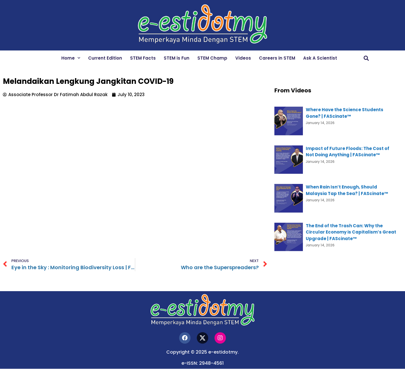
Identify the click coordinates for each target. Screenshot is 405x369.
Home (70, 58)
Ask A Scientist (320, 58)
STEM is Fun (176, 58)
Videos (243, 58)
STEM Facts (143, 58)
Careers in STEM (277, 58)
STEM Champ (212, 58)
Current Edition (105, 58)
